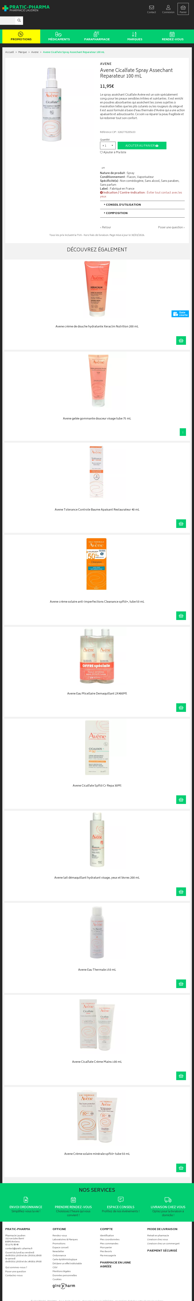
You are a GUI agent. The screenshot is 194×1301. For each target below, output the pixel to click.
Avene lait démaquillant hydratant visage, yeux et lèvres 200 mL (97, 866)
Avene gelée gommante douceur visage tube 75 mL (97, 407)
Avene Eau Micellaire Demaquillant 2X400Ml (97, 682)
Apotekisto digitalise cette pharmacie (139, 1289)
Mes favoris (106, 1240)
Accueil (9, 41)
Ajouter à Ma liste (113, 141)
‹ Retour (105, 215)
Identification (107, 1224)
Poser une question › (171, 216)
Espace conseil (60, 1236)
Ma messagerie (108, 1244)
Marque (22, 41)
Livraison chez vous (157, 1228)
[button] (108, 134)
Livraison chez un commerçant (163, 1232)
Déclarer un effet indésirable (67, 1252)
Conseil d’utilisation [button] (122, 193)
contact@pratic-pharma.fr (18, 1238)
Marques (134, 25)
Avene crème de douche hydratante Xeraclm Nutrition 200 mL (97, 315)
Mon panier (106, 1236)
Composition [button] (115, 201)
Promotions (20, 25)
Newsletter (58, 1240)
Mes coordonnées (110, 1228)
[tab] (142, 193)
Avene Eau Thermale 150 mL (97, 958)
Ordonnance (59, 1244)
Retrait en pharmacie (158, 1224)
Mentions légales (62, 1260)
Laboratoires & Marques (65, 1228)
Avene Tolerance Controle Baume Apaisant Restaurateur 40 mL (97, 498)
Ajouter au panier (141, 134)
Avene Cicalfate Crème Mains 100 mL (97, 1050)
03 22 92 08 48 (12, 1233)
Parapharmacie (96, 25)
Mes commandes (109, 1232)
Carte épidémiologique (65, 1248)
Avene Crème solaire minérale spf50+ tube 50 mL (97, 1142)
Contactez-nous (14, 1264)
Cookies (57, 1268)
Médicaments (58, 25)
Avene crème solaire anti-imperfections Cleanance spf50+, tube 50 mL (97, 590)
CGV (55, 1256)
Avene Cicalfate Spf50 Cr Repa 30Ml (97, 774)
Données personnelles (65, 1264)
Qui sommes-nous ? (16, 1256)
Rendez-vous (172, 25)
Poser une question (15, 1260)
